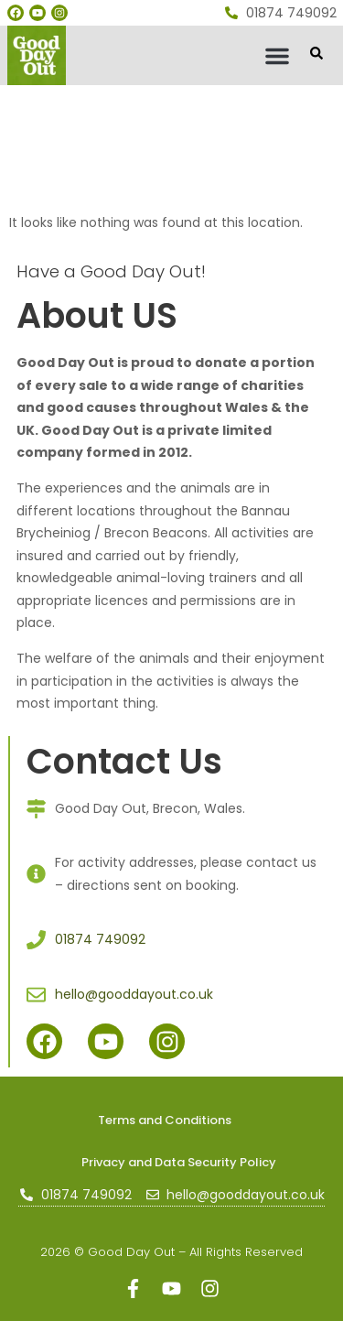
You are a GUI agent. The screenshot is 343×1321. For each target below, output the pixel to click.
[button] (277, 56)
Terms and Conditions (164, 1120)
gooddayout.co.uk (70, 93)
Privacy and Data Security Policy (178, 1162)
